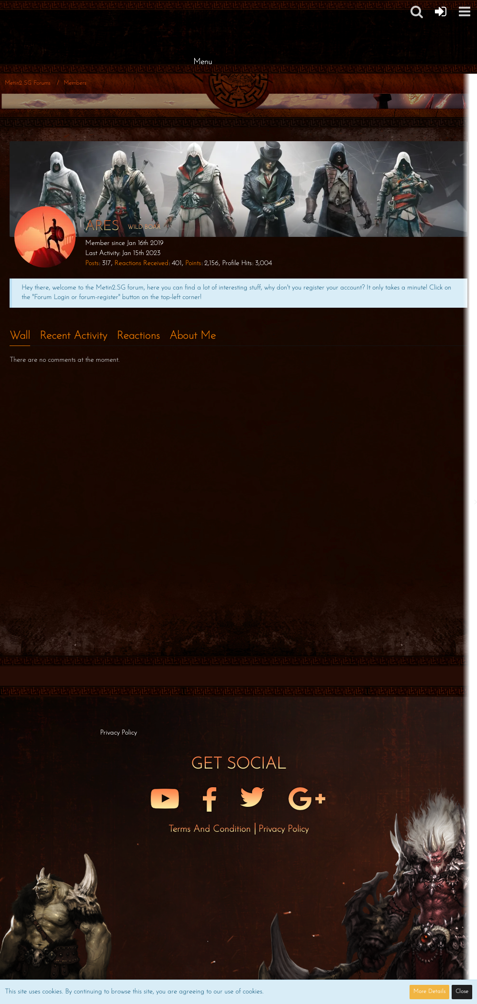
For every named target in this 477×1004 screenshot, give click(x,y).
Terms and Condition (211, 829)
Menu (202, 62)
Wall (20, 336)
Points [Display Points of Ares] (193, 263)
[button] (464, 11)
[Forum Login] (440, 11)
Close (461, 991)
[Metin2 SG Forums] (203, 9)
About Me (192, 336)
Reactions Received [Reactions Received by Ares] (141, 263)
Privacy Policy (283, 829)
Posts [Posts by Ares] (92, 263)
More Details (429, 991)
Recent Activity (73, 336)
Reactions (138, 336)
